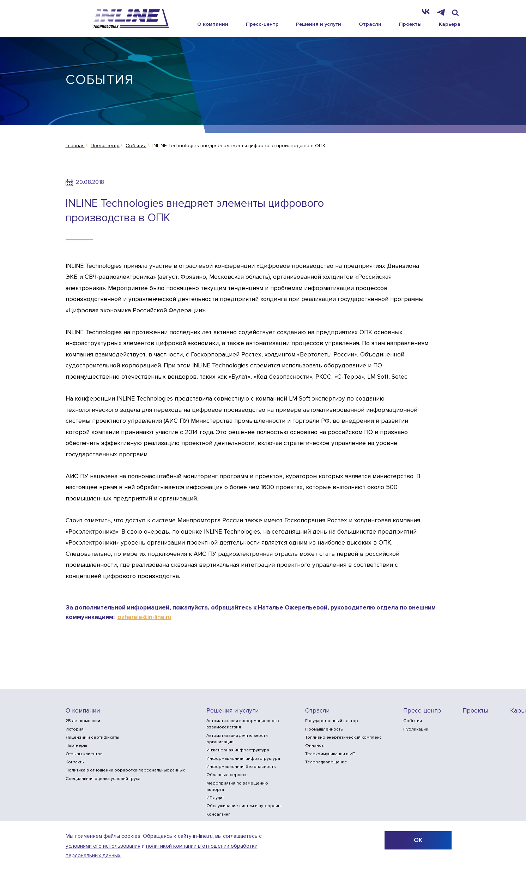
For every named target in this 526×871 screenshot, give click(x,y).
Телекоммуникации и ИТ (330, 754)
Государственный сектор (331, 720)
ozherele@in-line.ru (144, 617)
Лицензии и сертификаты (92, 737)
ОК (418, 840)
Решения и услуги (318, 24)
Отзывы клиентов (84, 754)
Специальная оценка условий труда (103, 778)
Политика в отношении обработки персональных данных (125, 770)
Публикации (415, 729)
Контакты (75, 762)
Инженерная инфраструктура (237, 750)
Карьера (449, 24)
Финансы (315, 745)
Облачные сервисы (227, 774)
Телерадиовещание (326, 762)
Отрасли (370, 24)
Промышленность (324, 729)
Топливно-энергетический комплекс (343, 737)
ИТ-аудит (215, 797)
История (75, 729)
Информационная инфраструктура (243, 758)
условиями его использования (103, 846)
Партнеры (76, 745)
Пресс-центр (262, 24)
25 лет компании (83, 720)
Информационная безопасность (241, 766)
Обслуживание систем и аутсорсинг (244, 806)
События (412, 720)
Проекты (410, 24)
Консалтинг (218, 814)
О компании (212, 24)
